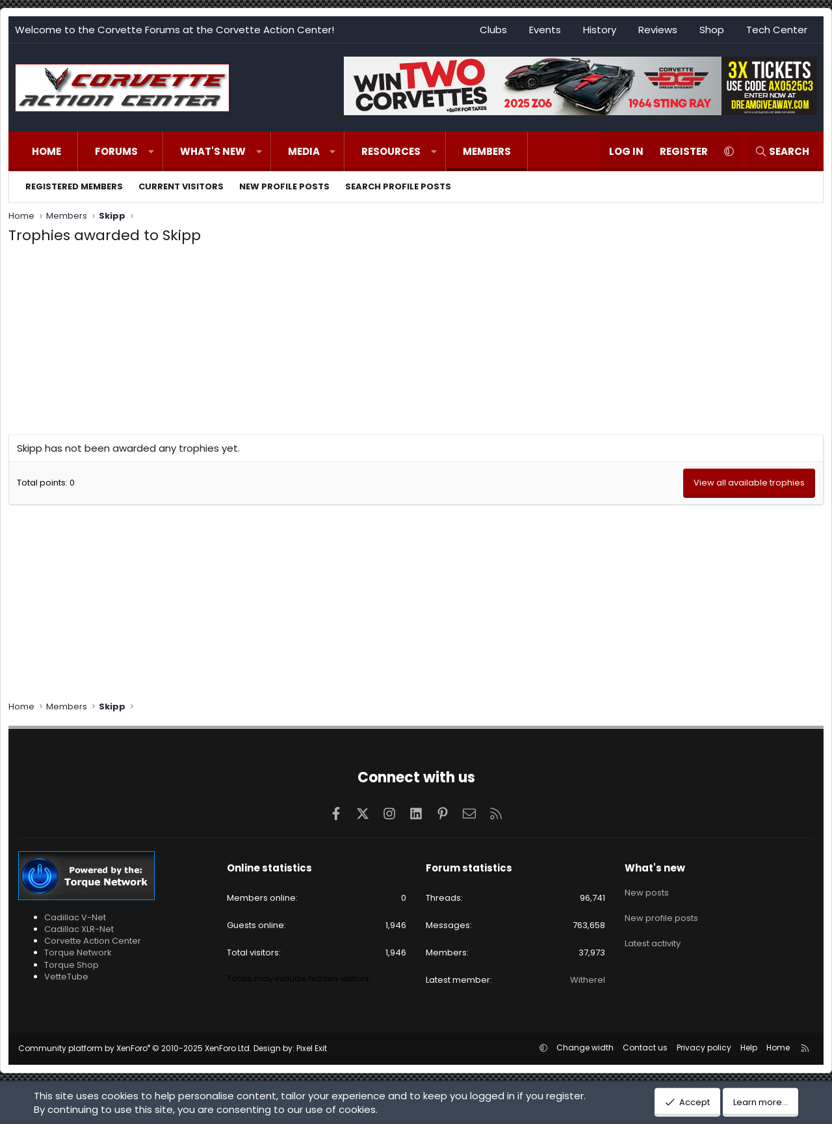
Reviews (657, 29)
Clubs (493, 29)
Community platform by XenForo (135, 1048)
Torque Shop (71, 965)
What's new (213, 151)
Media (304, 151)
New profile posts (284, 186)
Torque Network (78, 952)
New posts (647, 890)
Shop (711, 29)
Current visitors (181, 186)
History (599, 29)
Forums (116, 151)
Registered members (74, 186)
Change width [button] (585, 1047)
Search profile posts (398, 186)
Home (46, 151)
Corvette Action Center (92, 941)
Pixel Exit (311, 1048)
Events (545, 29)
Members (487, 151)
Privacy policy (704, 1047)
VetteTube (66, 976)
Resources (391, 151)
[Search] (782, 151)
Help (748, 1047)
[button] (151, 151)
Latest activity (653, 937)
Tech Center (776, 29)
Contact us (645, 1047)
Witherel (587, 980)
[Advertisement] (416, 343)
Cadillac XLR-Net (79, 929)
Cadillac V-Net (75, 917)
